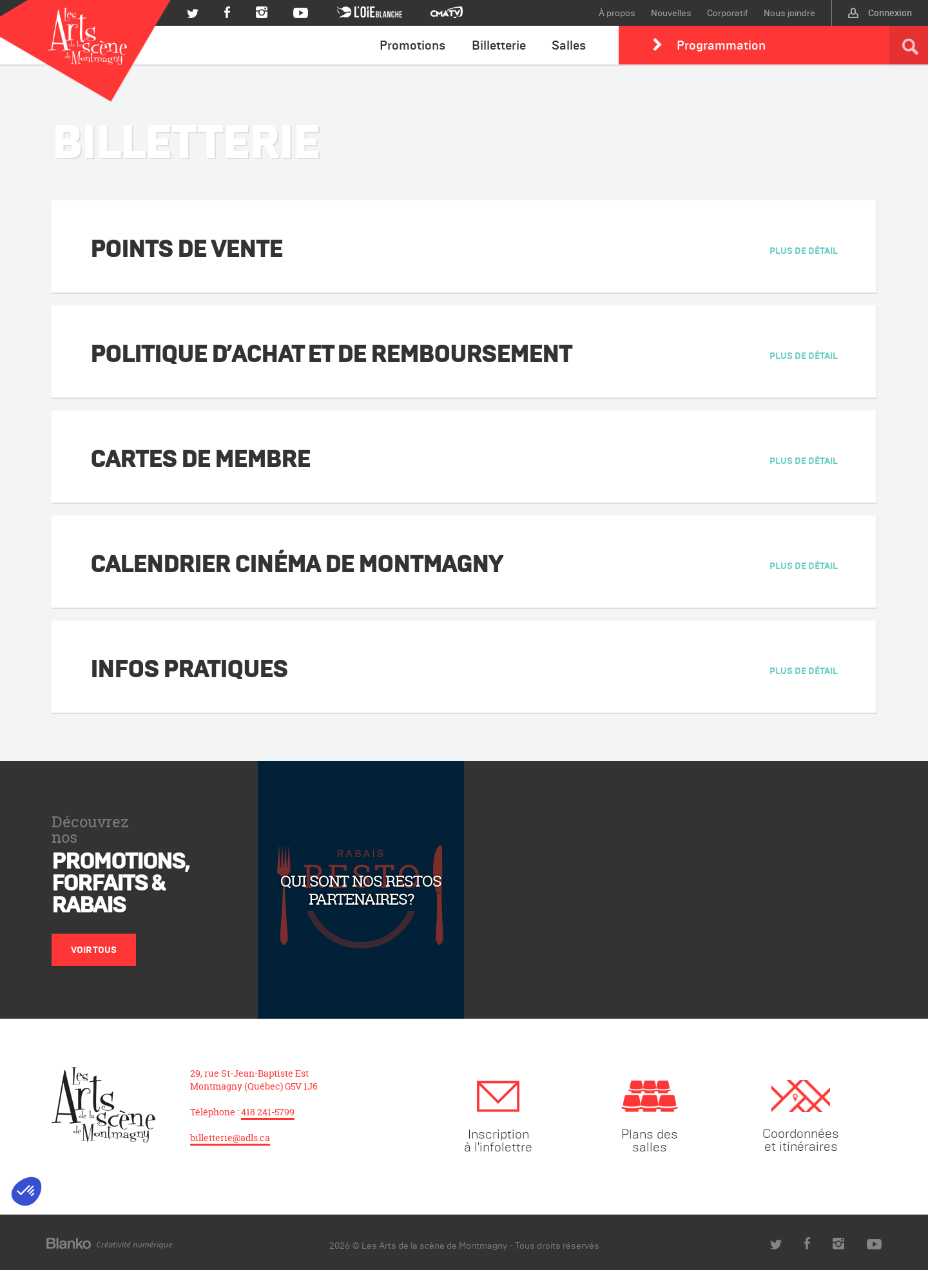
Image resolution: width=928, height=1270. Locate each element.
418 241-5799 (268, 1112)
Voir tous (94, 950)
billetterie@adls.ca (230, 1137)
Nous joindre (789, 13)
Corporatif (727, 13)
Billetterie (499, 45)
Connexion (880, 13)
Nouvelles (671, 13)
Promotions (413, 45)
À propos (617, 13)
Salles (569, 45)
